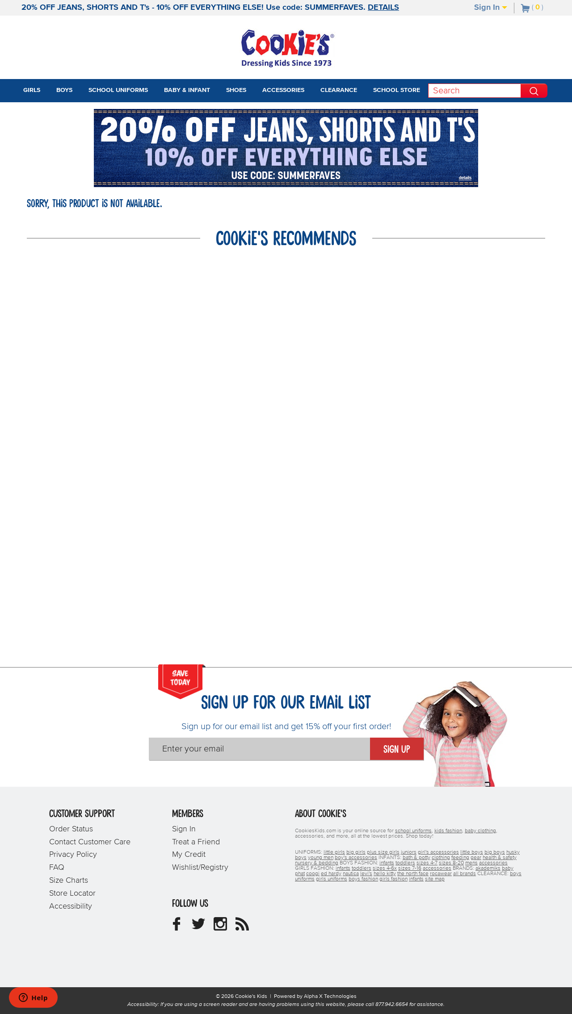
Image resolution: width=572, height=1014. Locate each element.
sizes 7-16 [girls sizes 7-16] (409, 868)
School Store (396, 90)
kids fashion (448, 831)
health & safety (500, 857)
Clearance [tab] (338, 90)
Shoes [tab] (236, 90)
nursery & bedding (316, 863)
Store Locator (72, 893)
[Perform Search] (534, 90)
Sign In (490, 8)
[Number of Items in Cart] (532, 7)
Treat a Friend (196, 842)
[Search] (474, 90)
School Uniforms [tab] (118, 90)
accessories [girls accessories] (437, 868)
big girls (356, 852)
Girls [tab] (31, 90)
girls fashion (393, 879)
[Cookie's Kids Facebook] (176, 927)
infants (416, 879)
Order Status (71, 829)
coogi (313, 873)
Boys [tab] (64, 90)
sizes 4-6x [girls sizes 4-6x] (385, 868)
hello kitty (385, 873)
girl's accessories (438, 852)
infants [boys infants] (386, 863)
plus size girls (383, 852)
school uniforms (413, 831)
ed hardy (331, 873)
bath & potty (416, 857)
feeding (460, 857)
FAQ (56, 868)
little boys (471, 852)
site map (435, 879)
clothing (441, 857)
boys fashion (363, 879)
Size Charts (68, 880)
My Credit (189, 855)
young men (320, 857)
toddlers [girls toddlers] (361, 868)
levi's (366, 873)
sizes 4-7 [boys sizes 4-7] (426, 863)
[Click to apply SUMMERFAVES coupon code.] (286, 174)
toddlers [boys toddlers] (405, 863)
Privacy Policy (73, 855)
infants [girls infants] (343, 868)
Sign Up (396, 749)
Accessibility (70, 906)
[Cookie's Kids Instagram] (220, 927)
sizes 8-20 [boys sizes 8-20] (451, 863)
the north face (413, 873)
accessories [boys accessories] (493, 863)
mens (471, 863)
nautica (351, 873)
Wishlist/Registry (200, 868)
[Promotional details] (464, 177)
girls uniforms (331, 879)
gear (476, 857)
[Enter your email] (259, 749)
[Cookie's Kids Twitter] (198, 927)
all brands (464, 873)
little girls (334, 852)
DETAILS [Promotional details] (383, 8)
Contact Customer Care (89, 842)
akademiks (487, 868)
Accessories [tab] (283, 90)
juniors (408, 852)
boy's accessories (356, 857)
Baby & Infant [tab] (187, 90)
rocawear (441, 873)
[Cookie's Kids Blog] (242, 927)
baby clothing (480, 831)
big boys (494, 852)
